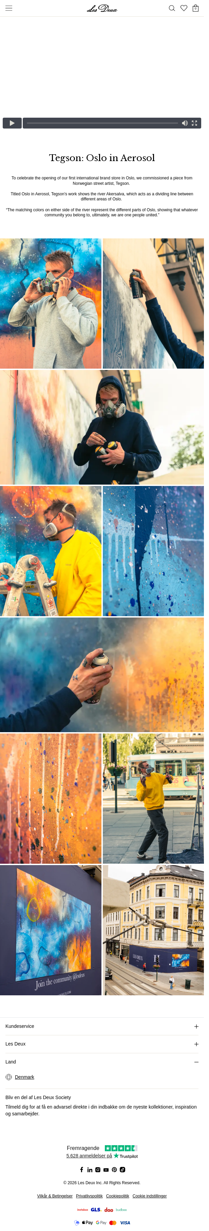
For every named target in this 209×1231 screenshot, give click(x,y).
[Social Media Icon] (81, 1169)
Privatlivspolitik (89, 1196)
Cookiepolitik (117, 1196)
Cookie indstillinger (150, 1196)
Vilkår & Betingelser (55, 1196)
